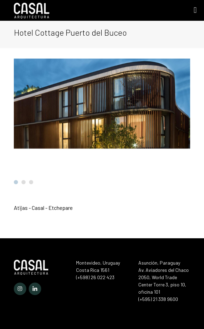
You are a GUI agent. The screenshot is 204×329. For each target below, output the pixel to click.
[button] (16, 182)
